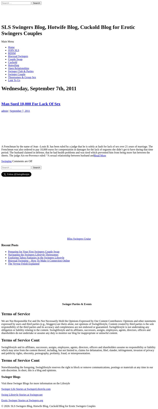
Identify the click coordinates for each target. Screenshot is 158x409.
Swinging (6, 161)
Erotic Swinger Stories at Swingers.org (22, 400)
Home (11, 47)
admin (4, 110)
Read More (100, 155)
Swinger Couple (16, 74)
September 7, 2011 (20, 110)
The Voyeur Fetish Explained (23, 263)
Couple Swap (15, 59)
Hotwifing (13, 65)
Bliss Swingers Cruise (79, 238)
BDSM (12, 53)
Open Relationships (18, 68)
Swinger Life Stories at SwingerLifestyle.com (26, 389)
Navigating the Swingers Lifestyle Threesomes (33, 254)
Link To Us (14, 80)
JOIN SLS (13, 50)
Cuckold (12, 62)
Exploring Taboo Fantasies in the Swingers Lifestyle (36, 257)
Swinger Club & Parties (21, 71)
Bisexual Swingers (18, 56)
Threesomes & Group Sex (22, 77)
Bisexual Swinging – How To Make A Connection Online (39, 260)
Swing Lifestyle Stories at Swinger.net (22, 394)
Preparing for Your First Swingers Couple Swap (33, 251)
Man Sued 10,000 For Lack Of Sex (30, 104)
